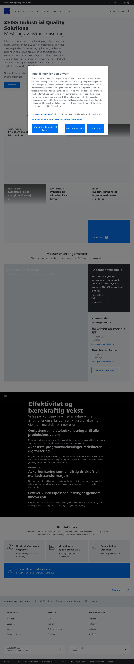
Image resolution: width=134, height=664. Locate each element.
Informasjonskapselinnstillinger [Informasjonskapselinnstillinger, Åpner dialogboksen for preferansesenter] (45, 128)
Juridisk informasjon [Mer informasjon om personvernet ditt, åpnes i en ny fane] (72, 119)
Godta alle (95, 128)
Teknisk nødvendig (75, 128)
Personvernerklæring (41, 114)
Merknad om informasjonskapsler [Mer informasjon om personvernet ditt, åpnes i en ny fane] (47, 119)
